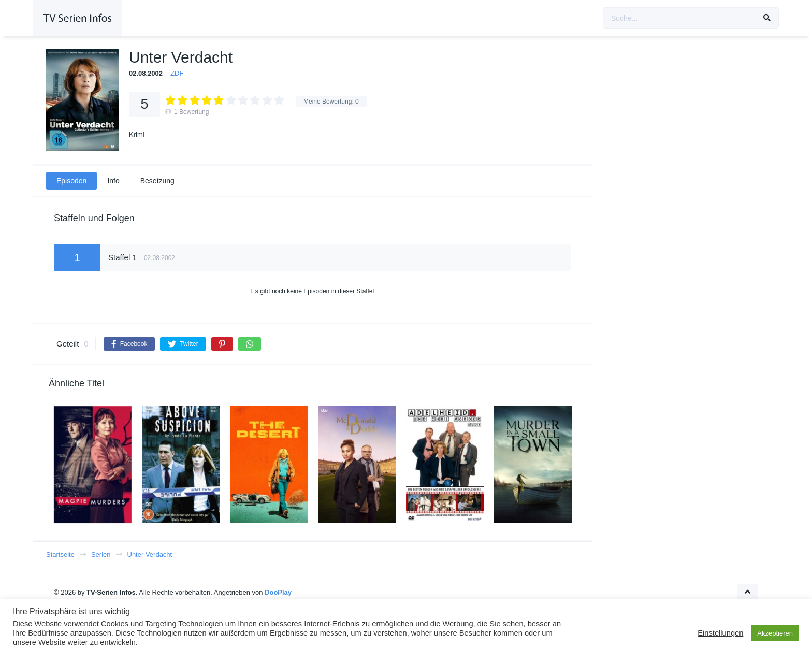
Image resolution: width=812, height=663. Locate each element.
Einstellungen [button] (720, 633)
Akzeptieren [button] (775, 633)
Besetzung (157, 181)
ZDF (176, 73)
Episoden (71, 181)
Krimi (136, 134)
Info (113, 181)
